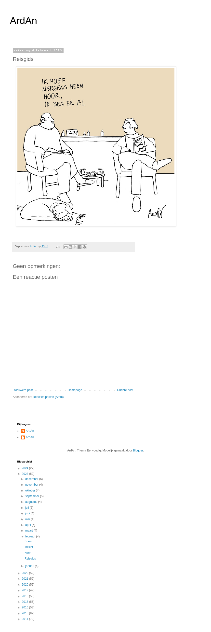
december (32, 479)
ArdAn (23, 20)
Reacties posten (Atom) (48, 397)
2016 (25, 607)
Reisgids (30, 558)
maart (29, 530)
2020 (25, 584)
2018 (25, 596)
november (32, 484)
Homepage (75, 390)
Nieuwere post (23, 390)
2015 (25, 613)
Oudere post (125, 390)
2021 (25, 578)
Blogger (138, 450)
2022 (25, 573)
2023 (25, 474)
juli (27, 507)
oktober (30, 490)
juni (28, 513)
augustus (31, 502)
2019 (25, 590)
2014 (25, 619)
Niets (28, 553)
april (28, 525)
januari (30, 566)
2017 (25, 602)
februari (30, 536)
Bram (28, 541)
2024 (25, 468)
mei (28, 519)
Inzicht (29, 547)
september (32, 496)
